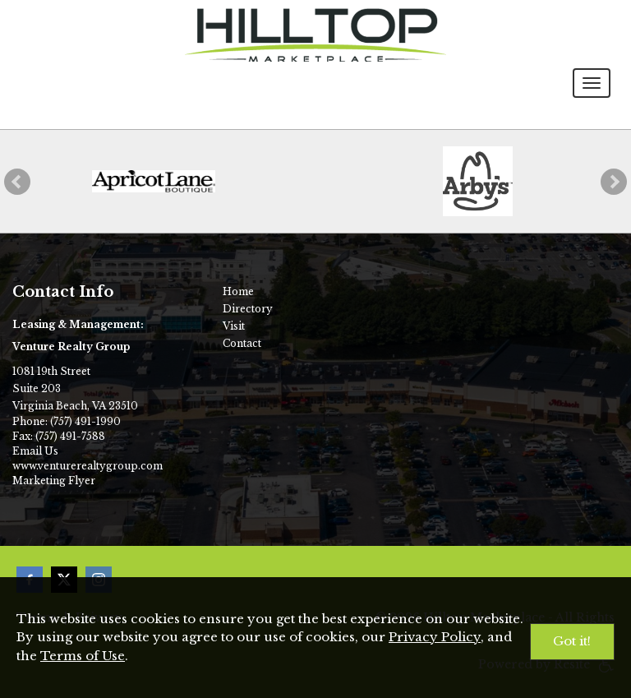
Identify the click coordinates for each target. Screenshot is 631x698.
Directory (248, 309)
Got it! (572, 641)
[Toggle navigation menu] (591, 83)
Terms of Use (82, 655)
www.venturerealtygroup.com (87, 466)
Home (238, 291)
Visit (234, 326)
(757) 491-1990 (85, 421)
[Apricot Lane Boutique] (153, 181)
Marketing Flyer (53, 480)
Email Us (35, 451)
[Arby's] (478, 181)
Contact (242, 343)
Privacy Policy (435, 637)
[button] (17, 182)
